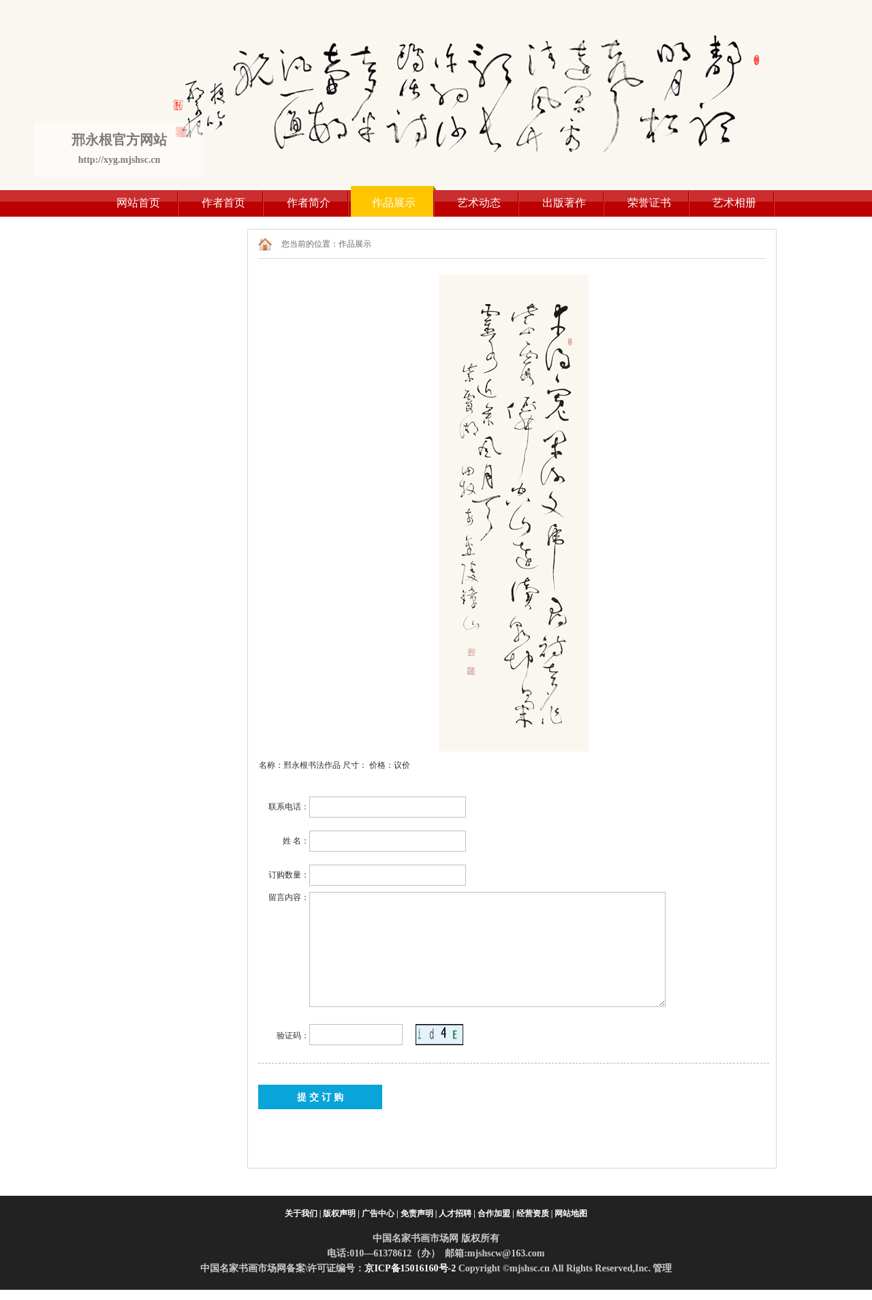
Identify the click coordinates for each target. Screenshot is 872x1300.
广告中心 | (380, 1213)
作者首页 (223, 202)
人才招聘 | (457, 1213)
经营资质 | (534, 1213)
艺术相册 (734, 202)
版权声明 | (341, 1213)
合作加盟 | (496, 1213)
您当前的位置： (310, 244)
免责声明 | (419, 1213)
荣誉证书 (649, 202)
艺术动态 (479, 202)
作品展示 (394, 202)
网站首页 (138, 202)
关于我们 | (303, 1213)
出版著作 (564, 202)
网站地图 (571, 1213)
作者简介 (308, 202)
